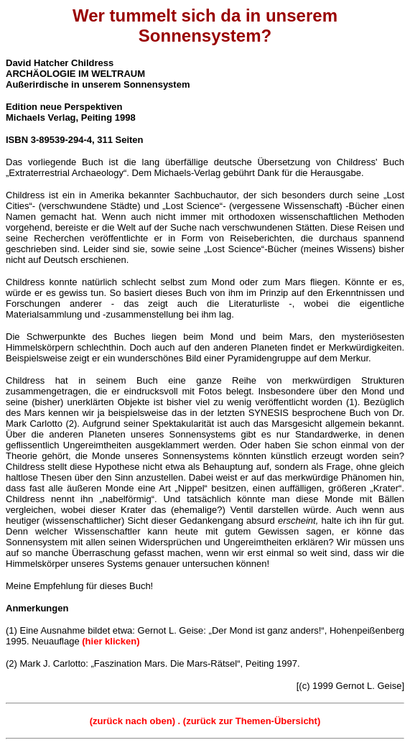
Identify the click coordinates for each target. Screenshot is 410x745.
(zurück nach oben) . (136, 721)
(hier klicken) (110, 641)
